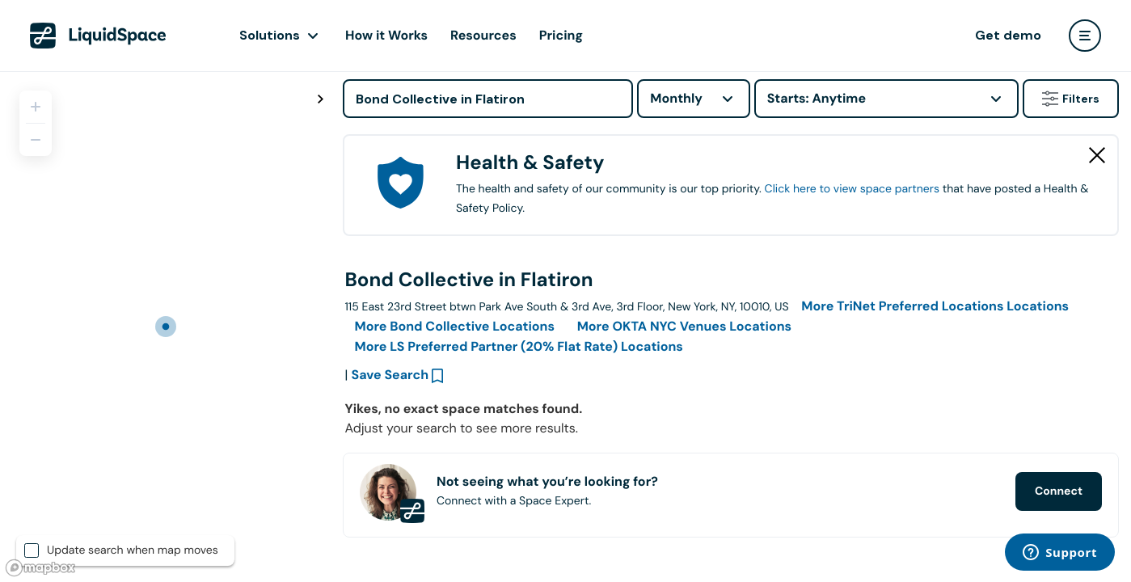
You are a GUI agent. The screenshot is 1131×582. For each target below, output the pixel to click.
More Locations (935, 305)
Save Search (390, 374)
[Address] (488, 98)
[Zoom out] (35, 140)
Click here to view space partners (852, 189)
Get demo (1008, 35)
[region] (165, 326)
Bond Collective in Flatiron (469, 280)
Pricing (561, 35)
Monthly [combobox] (676, 98)
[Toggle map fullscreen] (320, 99)
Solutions (269, 35)
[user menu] (1085, 35)
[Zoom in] (35, 107)
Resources (483, 35)
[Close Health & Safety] (1097, 155)
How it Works (386, 35)
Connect (1058, 491)
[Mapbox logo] (40, 568)
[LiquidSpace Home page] (98, 35)
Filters (1070, 99)
